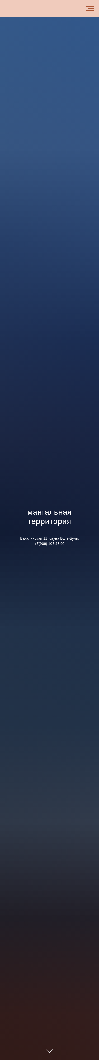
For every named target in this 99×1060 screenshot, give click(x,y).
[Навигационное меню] (90, 8)
